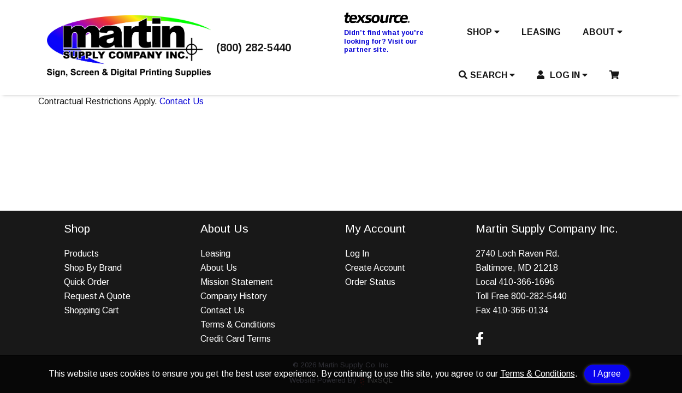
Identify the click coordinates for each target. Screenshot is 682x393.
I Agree (607, 373)
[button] (483, 34)
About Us (218, 267)
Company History (233, 296)
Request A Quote (97, 296)
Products (81, 253)
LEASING (541, 32)
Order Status (370, 282)
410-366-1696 (526, 282)
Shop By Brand (93, 267)
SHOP (483, 32)
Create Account (375, 267)
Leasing (215, 253)
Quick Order (86, 282)
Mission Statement (236, 282)
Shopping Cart (91, 310)
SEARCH (487, 75)
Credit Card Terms (235, 338)
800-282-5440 (539, 296)
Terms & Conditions (537, 373)
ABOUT (602, 32)
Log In (357, 253)
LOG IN (562, 75)
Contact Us (181, 101)
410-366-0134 (520, 310)
